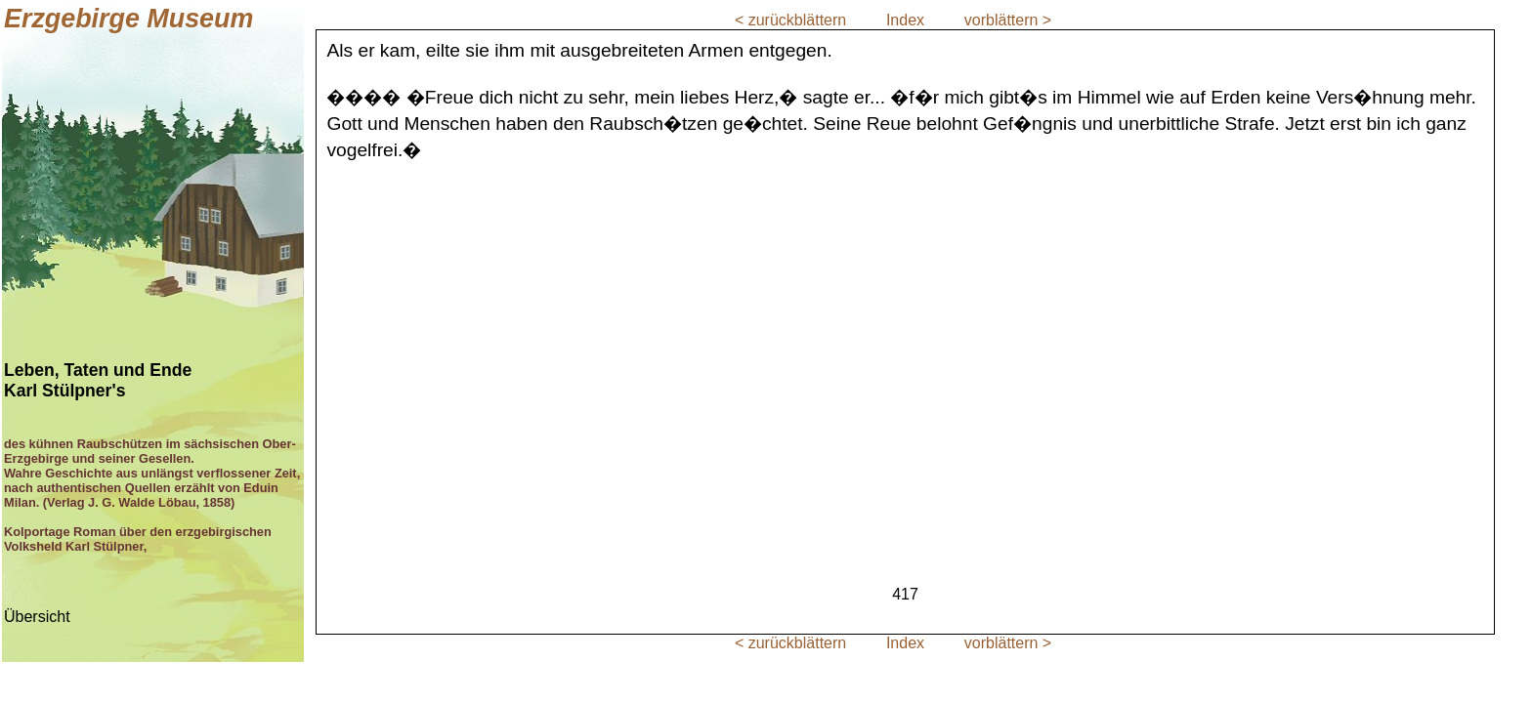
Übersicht (37, 616)
